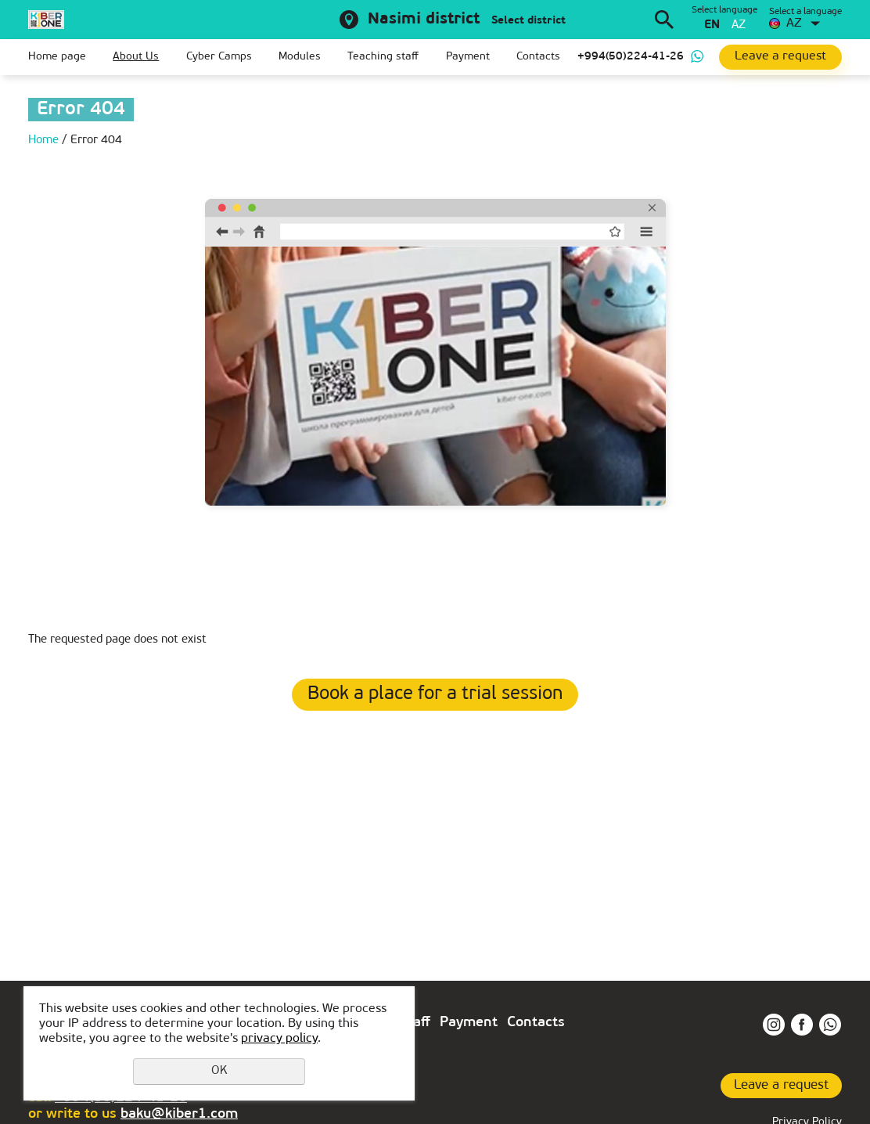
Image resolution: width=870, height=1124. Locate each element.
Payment (468, 57)
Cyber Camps (219, 57)
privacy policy (279, 1038)
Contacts (538, 57)
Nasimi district (424, 19)
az (739, 25)
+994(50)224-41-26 (630, 57)
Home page (57, 57)
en (712, 25)
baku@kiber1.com (179, 1114)
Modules (300, 57)
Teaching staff (383, 57)
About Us (136, 57)
